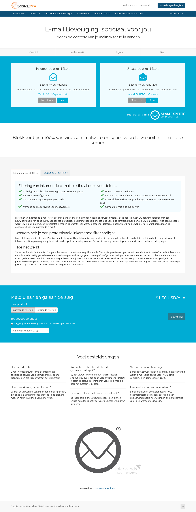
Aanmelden (146, 5)
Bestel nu (177, 316)
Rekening (176, 13)
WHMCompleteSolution (104, 488)
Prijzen (119, 52)
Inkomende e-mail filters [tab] (25, 173)
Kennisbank (83, 13)
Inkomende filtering (23, 309)
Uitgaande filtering (46, 309)
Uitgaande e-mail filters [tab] (56, 172)
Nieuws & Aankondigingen (58, 13)
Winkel (35, 13)
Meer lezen (47, 100)
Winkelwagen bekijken (171, 5)
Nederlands (130, 5)
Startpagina (19, 13)
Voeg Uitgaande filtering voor (43, 323)
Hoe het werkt (77, 52)
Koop (62, 100)
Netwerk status (102, 13)
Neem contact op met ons (129, 13)
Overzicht (34, 52)
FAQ (162, 52)
